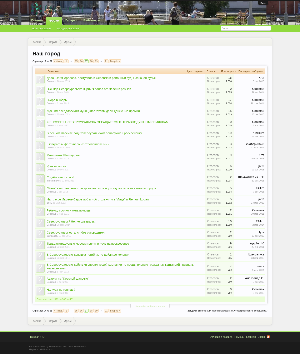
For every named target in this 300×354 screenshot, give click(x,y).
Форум (54, 20)
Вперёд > (115, 61)
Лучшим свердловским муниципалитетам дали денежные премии (93, 111)
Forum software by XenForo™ (58, 346)
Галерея (71, 20)
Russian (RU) (37, 336)
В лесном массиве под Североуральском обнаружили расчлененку (94, 133)
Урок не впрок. (57, 166)
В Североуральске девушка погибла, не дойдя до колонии (88, 254)
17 (86, 61)
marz (260, 266)
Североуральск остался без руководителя (76, 232)
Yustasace (52, 236)
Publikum (258, 133)
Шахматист (256, 254)
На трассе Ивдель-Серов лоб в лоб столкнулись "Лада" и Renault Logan (98, 199)
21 (106, 61)
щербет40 (257, 243)
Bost (49, 202)
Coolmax (51, 81)
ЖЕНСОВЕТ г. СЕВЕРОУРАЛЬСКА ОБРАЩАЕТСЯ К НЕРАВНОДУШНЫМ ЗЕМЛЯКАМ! (108, 122)
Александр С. (254, 278)
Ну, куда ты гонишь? (61, 289)
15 (76, 61)
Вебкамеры (91, 20)
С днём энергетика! (60, 177)
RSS (268, 336)
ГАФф (260, 188)
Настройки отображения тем (150, 306)
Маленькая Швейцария (63, 155)
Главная (37, 20)
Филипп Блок (54, 180)
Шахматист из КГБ (251, 177)
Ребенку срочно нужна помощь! (69, 210)
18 (91, 61)
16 (81, 61)
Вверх (261, 336)
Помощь (239, 336)
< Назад (58, 61)
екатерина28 (255, 144)
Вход (263, 3)
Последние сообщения (68, 28)
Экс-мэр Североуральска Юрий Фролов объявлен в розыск (89, 89)
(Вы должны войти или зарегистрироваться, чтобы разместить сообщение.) (227, 310)
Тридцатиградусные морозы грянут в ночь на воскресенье (88, 243)
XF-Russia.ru (46, 349)
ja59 (261, 166)
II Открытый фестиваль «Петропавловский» (78, 144)
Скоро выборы (57, 100)
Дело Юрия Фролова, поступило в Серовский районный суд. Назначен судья (101, 78)
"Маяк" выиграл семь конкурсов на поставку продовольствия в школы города (101, 188)
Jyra (261, 232)
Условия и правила (221, 336)
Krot (261, 77)
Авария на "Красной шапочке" (68, 278)
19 (96, 61)
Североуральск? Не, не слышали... (71, 221)
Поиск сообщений (41, 28)
